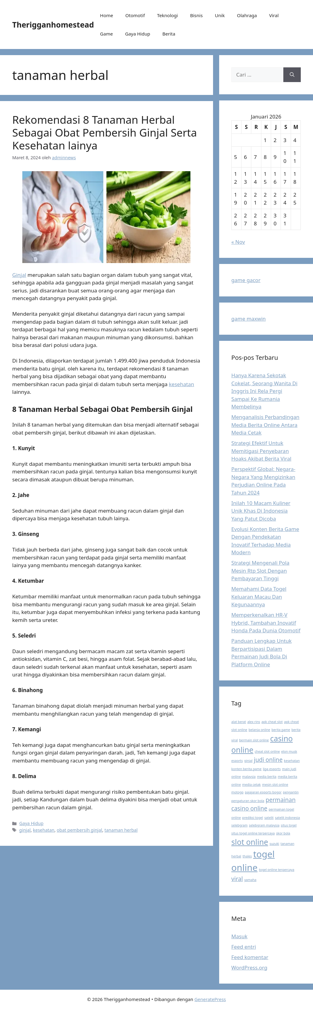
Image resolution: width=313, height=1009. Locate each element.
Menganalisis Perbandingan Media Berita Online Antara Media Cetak (265, 424)
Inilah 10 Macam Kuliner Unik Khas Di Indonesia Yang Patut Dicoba (260, 510)
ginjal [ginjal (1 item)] (248, 761)
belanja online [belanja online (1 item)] (259, 730)
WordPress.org (249, 967)
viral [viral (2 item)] (237, 879)
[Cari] (292, 74)
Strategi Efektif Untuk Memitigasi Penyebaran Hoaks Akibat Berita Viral (261, 450)
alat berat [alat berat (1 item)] (238, 722)
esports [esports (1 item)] (237, 761)
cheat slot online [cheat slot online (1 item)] (267, 751)
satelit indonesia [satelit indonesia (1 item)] (287, 817)
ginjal (25, 830)
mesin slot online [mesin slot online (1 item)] (275, 784)
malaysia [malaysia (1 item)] (249, 776)
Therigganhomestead (53, 24)
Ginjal (19, 274)
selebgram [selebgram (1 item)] (239, 825)
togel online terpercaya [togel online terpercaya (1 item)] (276, 870)
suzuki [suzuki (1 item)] (274, 843)
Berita (168, 34)
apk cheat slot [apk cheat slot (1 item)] (271, 722)
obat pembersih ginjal (79, 830)
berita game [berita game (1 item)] (280, 730)
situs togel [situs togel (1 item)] (289, 825)
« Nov (238, 241)
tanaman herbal (121, 830)
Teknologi (167, 15)
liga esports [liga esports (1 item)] (272, 769)
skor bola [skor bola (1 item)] (283, 833)
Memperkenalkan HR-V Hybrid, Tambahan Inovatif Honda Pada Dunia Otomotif (265, 622)
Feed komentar (249, 957)
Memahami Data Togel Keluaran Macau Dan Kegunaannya (258, 596)
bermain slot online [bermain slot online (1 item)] (254, 740)
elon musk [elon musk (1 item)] (289, 751)
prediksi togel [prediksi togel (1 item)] (252, 817)
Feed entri (243, 946)
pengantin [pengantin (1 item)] (291, 792)
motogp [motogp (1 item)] (237, 792)
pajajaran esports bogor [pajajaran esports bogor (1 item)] (263, 792)
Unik (220, 15)
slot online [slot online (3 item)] (249, 842)
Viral (273, 15)
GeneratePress (210, 999)
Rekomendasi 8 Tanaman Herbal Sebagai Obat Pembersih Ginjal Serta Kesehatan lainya (104, 132)
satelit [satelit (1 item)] (269, 817)
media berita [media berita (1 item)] (267, 776)
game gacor (245, 280)
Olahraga (247, 15)
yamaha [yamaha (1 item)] (250, 880)
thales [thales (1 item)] (247, 856)
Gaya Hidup (137, 34)
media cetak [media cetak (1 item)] (251, 784)
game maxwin (248, 318)
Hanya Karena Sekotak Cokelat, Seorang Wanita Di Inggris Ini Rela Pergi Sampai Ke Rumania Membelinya (264, 391)
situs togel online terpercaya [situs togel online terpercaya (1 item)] (253, 833)
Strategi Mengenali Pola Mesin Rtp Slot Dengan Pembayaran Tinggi (260, 570)
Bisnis (196, 15)
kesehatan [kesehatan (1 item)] (292, 761)
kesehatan (181, 384)
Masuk (239, 936)
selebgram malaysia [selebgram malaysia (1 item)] (264, 825)
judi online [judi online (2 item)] (268, 760)
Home (106, 15)
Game (106, 34)
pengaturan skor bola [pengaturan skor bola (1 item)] (247, 801)
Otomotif (135, 15)
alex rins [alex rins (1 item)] (253, 722)
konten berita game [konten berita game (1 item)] (246, 769)
